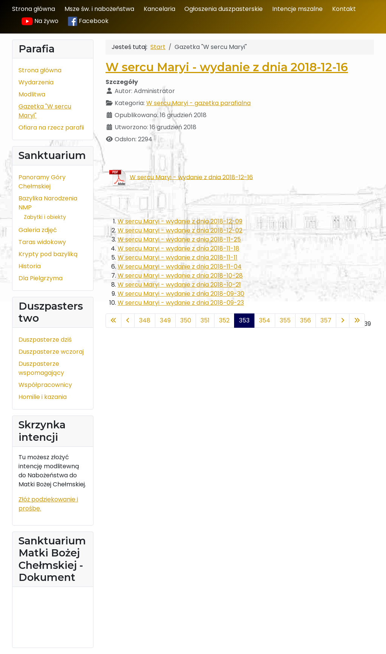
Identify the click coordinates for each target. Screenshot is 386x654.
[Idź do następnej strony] (342, 320)
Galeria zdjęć (37, 230)
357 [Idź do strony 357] (325, 320)
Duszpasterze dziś (45, 339)
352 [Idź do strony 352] (224, 320)
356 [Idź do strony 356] (305, 320)
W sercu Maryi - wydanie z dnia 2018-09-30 (181, 293)
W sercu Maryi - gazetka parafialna (198, 103)
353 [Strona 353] (244, 320)
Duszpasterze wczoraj (51, 351)
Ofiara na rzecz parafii (51, 127)
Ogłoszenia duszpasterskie (223, 9)
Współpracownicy (45, 384)
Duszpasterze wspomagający (41, 368)
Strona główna (33, 9)
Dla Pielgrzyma (40, 278)
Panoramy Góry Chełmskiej (42, 182)
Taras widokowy (42, 242)
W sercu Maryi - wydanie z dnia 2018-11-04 (180, 266)
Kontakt (344, 9)
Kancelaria (159, 9)
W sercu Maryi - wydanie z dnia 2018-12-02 (180, 230)
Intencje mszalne (297, 9)
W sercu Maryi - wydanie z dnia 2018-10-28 (180, 275)
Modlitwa (31, 94)
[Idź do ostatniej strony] (357, 320)
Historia (29, 266)
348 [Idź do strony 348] (144, 320)
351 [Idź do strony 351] (205, 320)
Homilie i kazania (42, 397)
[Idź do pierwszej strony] (113, 320)
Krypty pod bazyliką (48, 254)
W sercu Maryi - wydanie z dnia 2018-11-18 (178, 248)
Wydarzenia (36, 82)
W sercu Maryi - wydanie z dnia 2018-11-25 (179, 239)
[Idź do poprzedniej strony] (128, 320)
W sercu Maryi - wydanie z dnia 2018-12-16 (227, 67)
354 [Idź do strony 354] (264, 320)
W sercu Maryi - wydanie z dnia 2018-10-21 (179, 284)
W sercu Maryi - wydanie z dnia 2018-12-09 (180, 221)
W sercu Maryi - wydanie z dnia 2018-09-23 (181, 302)
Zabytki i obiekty (45, 217)
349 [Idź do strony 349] (165, 320)
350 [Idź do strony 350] (185, 320)
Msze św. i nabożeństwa (99, 9)
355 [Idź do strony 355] (285, 320)
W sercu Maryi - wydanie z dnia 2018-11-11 (177, 257)
